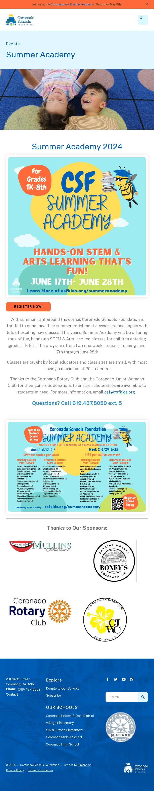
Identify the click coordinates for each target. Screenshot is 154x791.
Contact (12, 694)
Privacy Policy (15, 770)
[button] (147, 4)
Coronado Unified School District (70, 716)
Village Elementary (60, 723)
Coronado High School (62, 744)
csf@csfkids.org (119, 392)
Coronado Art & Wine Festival (71, 4)
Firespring (84, 765)
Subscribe (53, 695)
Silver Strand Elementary (64, 730)
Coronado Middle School (64, 737)
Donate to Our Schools (62, 688)
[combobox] (122, 697)
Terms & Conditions (40, 770)
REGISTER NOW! (28, 307)
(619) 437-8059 (29, 689)
